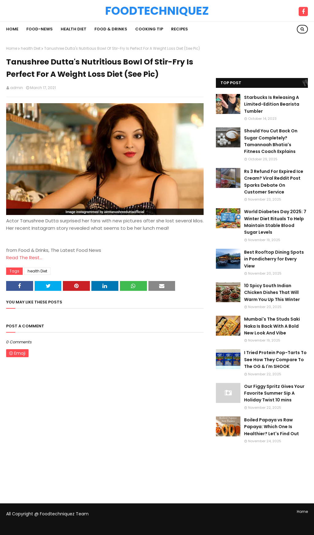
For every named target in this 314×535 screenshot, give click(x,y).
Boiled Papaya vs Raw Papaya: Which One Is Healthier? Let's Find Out (271, 427)
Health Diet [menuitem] (73, 29)
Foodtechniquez (157, 11)
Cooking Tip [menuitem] (149, 29)
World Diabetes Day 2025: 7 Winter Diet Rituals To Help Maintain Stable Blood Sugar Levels (275, 222)
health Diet (30, 48)
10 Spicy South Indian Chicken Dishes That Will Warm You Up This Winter (272, 293)
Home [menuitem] (12, 29)
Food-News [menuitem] (39, 29)
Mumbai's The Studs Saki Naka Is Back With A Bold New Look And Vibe (272, 326)
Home (11, 48)
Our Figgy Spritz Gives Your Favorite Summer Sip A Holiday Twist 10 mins (274, 393)
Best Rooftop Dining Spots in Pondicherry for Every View (274, 259)
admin (16, 87)
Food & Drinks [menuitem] (110, 29)
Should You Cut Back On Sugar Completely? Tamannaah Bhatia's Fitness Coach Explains (270, 141)
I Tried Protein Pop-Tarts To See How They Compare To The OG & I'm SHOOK (275, 359)
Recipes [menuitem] (179, 29)
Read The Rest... (24, 257)
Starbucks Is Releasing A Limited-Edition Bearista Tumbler (271, 104)
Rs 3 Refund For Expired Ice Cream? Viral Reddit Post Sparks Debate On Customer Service (273, 181)
